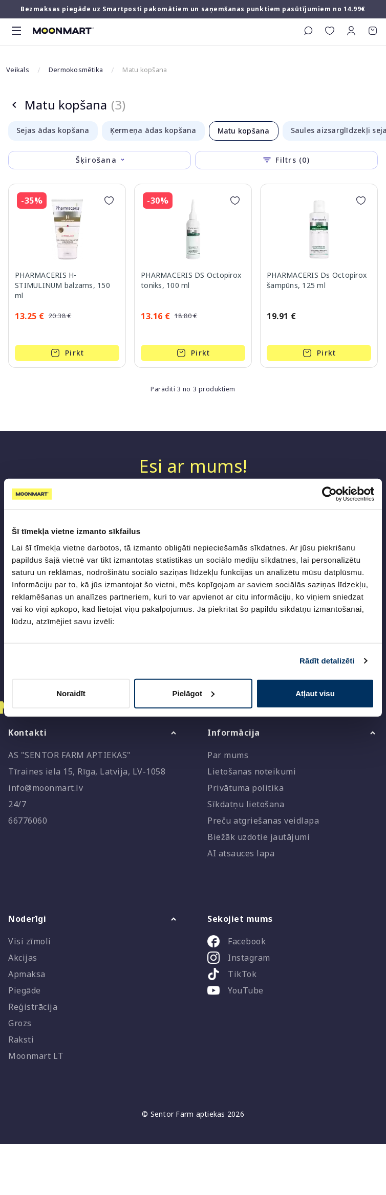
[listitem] (292, 943)
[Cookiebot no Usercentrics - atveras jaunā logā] (329, 494)
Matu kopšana (244, 131)
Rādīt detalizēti (326, 660)
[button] (351, 30)
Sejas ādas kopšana (53, 130)
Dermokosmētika (76, 69)
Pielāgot (194, 693)
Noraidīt (70, 693)
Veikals (17, 69)
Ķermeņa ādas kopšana (153, 130)
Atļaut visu (315, 693)
